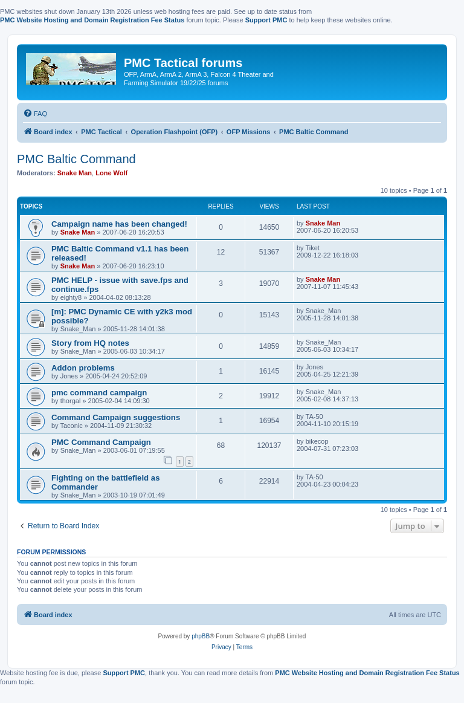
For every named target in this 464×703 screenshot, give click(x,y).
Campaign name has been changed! (119, 223)
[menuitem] (35, 113)
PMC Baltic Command (76, 159)
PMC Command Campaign (101, 442)
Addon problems (83, 367)
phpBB (201, 636)
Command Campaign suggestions (115, 417)
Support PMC (266, 20)
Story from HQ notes (90, 343)
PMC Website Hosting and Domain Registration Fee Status (92, 20)
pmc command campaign (99, 392)
